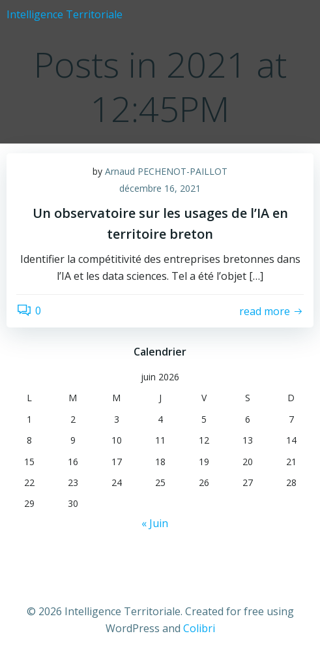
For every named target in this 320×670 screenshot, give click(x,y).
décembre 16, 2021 (160, 188)
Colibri (199, 628)
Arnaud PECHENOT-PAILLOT (166, 171)
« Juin (154, 523)
